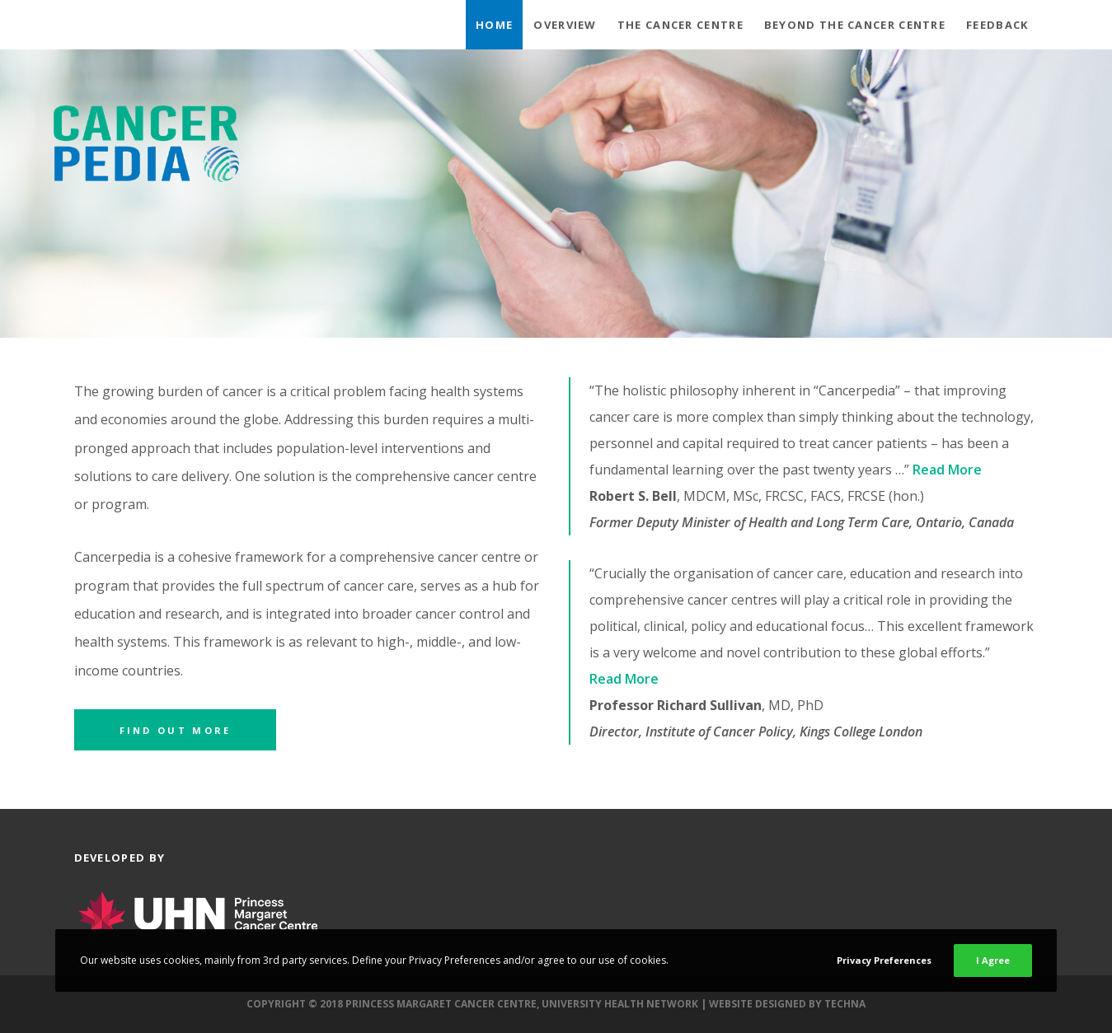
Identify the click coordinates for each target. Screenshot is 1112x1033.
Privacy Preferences (884, 960)
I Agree (993, 960)
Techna (845, 1004)
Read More (949, 469)
